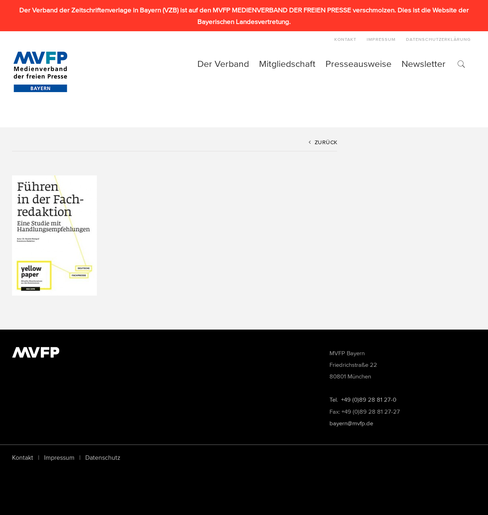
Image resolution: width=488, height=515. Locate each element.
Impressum (59, 457)
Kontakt (22, 457)
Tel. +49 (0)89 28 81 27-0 (362, 399)
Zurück (326, 142)
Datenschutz (102, 457)
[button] (461, 63)
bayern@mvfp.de (351, 423)
